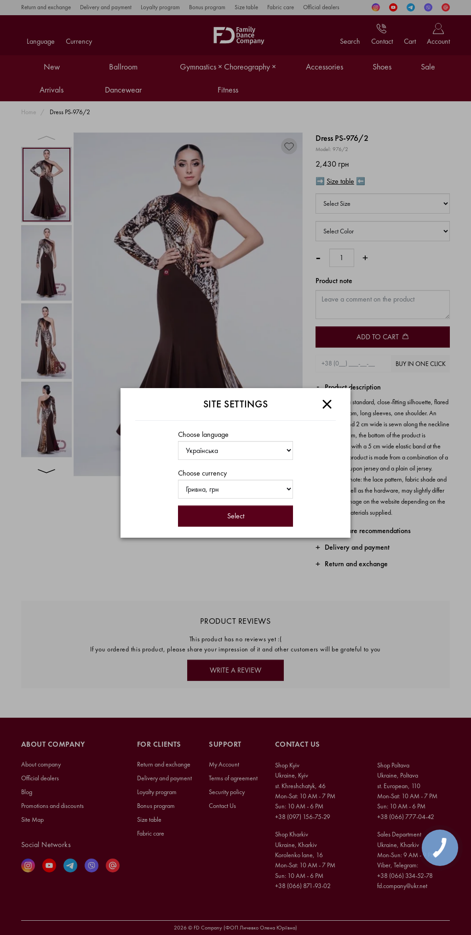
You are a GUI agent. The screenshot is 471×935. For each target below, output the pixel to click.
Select (235, 516)
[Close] (327, 404)
